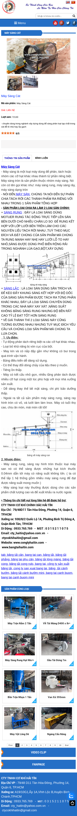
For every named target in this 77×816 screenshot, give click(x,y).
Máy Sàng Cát (10, 166)
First (11, 745)
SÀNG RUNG (13, 212)
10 (60, 745)
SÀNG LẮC (11, 288)
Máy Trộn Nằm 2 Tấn (19, 623)
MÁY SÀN (22, 194)
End (66, 745)
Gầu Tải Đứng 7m (56, 660)
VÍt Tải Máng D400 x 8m (56, 623)
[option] (15, 83)
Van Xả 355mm (56, 697)
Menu (20, 23)
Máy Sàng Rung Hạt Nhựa (19, 660)
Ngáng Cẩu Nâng (56, 734)
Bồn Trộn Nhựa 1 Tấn (19, 697)
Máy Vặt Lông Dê (19, 734)
